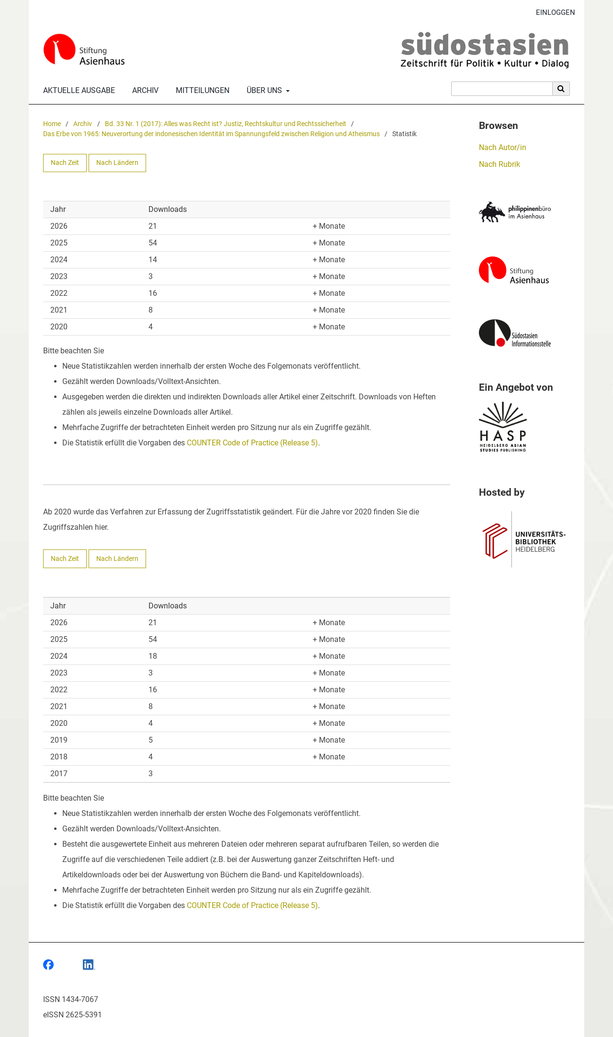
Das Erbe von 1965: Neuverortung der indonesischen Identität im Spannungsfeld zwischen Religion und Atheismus (211, 134)
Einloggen (552, 12)
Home (52, 124)
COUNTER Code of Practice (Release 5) (252, 442)
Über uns (263, 90)
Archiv (143, 90)
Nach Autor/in (502, 147)
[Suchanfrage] (502, 89)
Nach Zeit (65, 163)
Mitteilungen (200, 90)
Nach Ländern (117, 163)
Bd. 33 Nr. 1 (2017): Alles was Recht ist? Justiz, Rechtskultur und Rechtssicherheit (225, 124)
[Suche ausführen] (561, 89)
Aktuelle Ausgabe (77, 90)
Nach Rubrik (499, 164)
